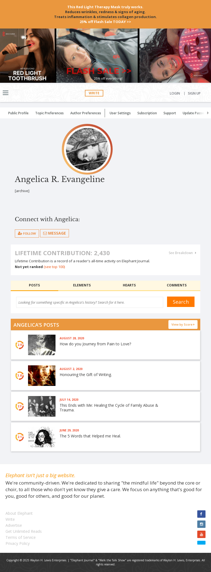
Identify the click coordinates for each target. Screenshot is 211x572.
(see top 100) (54, 266)
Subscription (147, 113)
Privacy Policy (17, 543)
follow (27, 233)
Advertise (13, 525)
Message (54, 233)
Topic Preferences (49, 113)
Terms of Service (20, 537)
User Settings (120, 113)
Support (169, 113)
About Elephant (19, 513)
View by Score (183, 324)
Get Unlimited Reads (23, 531)
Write (94, 93)
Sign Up (194, 93)
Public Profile (18, 113)
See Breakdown (182, 253)
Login (175, 93)
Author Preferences (85, 113)
